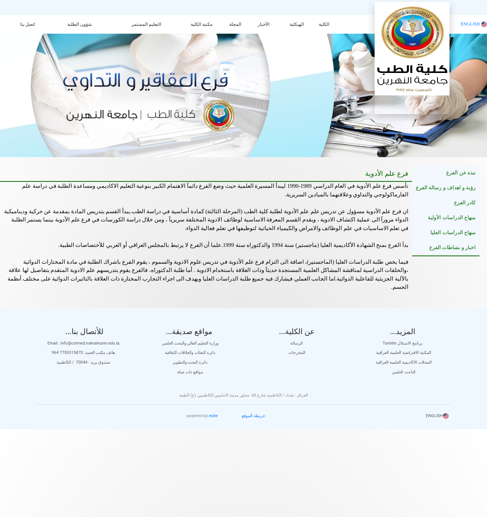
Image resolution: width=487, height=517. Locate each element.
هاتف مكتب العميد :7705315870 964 (83, 352)
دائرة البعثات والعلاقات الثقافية (190, 352)
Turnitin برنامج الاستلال (404, 343)
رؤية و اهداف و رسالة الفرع (446, 187)
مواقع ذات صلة (190, 372)
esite (213, 415)
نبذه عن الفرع (461, 172)
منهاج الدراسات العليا (453, 232)
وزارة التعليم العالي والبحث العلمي (190, 343)
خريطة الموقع (253, 415)
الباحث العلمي (403, 372)
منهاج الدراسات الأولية (452, 217)
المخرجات (296, 352)
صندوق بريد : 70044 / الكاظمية (84, 362)
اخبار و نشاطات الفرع (452, 247)
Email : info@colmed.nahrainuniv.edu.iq (83, 343)
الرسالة (297, 343)
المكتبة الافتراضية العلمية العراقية (403, 352)
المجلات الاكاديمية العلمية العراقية (403, 362)
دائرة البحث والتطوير (190, 362)
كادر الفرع (465, 202)
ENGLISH (474, 24)
